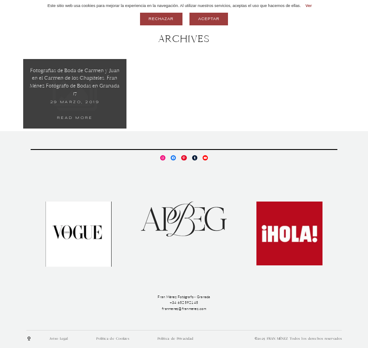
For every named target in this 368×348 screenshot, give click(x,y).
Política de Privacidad (176, 339)
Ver (308, 5)
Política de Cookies (112, 339)
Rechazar (161, 19)
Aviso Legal (58, 339)
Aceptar (208, 19)
